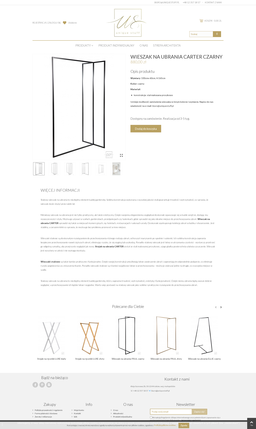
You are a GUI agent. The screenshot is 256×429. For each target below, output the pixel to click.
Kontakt (77, 413)
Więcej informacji (60, 190)
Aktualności (118, 413)
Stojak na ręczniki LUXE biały (51, 358)
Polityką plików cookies (165, 425)
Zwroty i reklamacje (43, 416)
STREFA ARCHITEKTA (167, 45)
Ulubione (72, 22)
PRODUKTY (83, 45)
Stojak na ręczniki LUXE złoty (89, 358)
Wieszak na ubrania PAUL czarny (128, 358)
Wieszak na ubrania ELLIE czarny (204, 358)
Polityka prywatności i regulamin (48, 410)
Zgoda (184, 425)
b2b (75, 416)
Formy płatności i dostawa (45, 413)
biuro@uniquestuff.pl (166, 2)
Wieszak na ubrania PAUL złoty (166, 358)
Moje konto (79, 410)
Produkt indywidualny (116, 45)
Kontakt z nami (213, 2)
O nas (144, 45)
